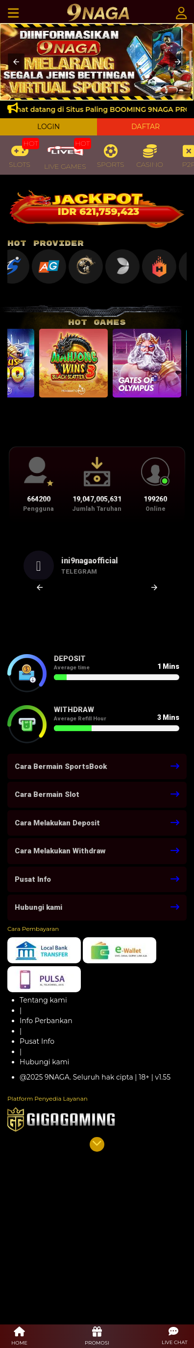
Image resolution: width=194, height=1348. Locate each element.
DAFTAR (145, 126)
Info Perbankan (46, 1020)
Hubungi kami (44, 1061)
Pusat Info (37, 1041)
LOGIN (48, 126)
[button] (16, 61)
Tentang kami (43, 1000)
